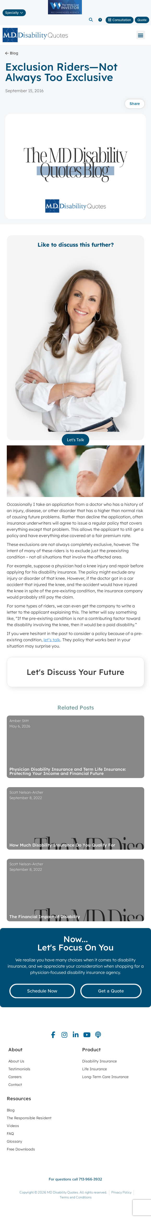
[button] (91, 19)
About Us (16, 1061)
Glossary (14, 1141)
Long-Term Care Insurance (105, 1076)
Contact (15, 1084)
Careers (15, 1076)
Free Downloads (21, 1149)
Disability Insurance (99, 1061)
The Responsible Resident (29, 1118)
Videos (13, 1125)
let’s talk (52, 639)
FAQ (10, 1133)
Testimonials (19, 1069)
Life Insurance (94, 1069)
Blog (11, 1110)
